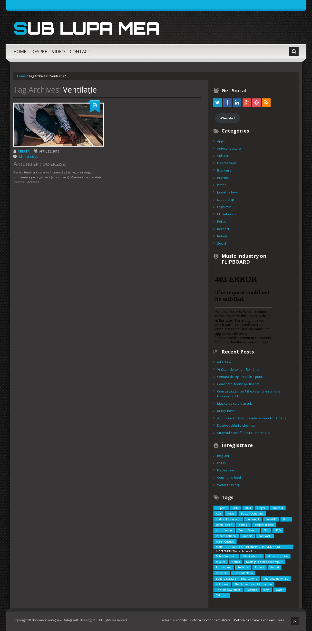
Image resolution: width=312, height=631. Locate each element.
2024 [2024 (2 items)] (248, 508)
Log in (221, 463)
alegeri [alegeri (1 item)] (261, 508)
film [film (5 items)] (266, 530)
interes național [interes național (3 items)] (226, 536)
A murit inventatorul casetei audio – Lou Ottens (251, 418)
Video (58, 51)
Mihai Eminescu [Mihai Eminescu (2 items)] (226, 556)
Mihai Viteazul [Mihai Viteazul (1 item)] (252, 556)
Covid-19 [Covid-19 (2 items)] (271, 519)
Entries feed (226, 470)
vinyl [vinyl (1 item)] (266, 590)
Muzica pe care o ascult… (235, 403)
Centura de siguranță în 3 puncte (241, 376)
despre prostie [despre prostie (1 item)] (264, 524)
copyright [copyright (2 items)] (253, 519)
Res (281, 620)
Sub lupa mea (88, 28)
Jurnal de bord (227, 192)
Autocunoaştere (229, 148)
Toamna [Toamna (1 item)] (251, 590)
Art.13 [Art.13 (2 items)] (231, 513)
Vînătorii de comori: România (238, 369)
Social (221, 243)
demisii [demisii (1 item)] (243, 524)
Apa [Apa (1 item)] (218, 513)
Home (19, 51)
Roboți (222, 236)
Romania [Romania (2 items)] (221, 573)
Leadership (225, 199)
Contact (80, 51)
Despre (39, 51)
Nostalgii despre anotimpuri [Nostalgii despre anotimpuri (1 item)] (264, 562)
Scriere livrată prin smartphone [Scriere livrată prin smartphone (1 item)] (236, 578)
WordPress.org (228, 485)
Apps (221, 141)
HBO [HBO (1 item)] (278, 530)
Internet (223, 177)
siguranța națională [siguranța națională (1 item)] (275, 578)
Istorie (221, 185)
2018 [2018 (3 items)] (236, 508)
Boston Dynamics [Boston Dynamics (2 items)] (252, 513)
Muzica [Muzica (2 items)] (220, 562)
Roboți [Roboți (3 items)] (274, 567)
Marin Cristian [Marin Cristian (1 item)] (225, 541)
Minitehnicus (28, 156)
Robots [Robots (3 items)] (259, 567)
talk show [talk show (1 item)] (222, 584)
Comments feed (229, 477)
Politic (221, 221)
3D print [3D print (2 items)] (221, 508)
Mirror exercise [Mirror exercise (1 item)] (277, 556)
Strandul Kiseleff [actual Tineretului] (243, 432)
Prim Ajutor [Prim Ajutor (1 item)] (223, 567)
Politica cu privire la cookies (254, 620)
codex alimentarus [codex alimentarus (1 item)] (228, 519)
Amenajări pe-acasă (39, 164)
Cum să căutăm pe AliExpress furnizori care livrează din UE (249, 393)
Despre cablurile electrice (236, 425)
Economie (224, 170)
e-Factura (224, 362)
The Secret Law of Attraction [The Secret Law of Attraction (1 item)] (253, 584)
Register (223, 455)
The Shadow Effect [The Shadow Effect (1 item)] (228, 590)
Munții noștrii (226, 411)
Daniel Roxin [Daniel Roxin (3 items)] (224, 524)
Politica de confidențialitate (210, 620)
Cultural (223, 155)
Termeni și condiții (173, 620)
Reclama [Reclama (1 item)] (243, 567)
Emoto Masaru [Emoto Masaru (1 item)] (248, 530)
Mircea (23, 151)
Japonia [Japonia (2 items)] (247, 536)
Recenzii (223, 229)
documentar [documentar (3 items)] (224, 530)
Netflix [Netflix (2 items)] (236, 562)
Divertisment (226, 163)
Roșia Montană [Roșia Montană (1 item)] (243, 573)
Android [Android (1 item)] (278, 508)
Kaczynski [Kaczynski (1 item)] (265, 536)
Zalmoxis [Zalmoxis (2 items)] (222, 595)
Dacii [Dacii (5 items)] (286, 519)
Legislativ (224, 207)
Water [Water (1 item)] (280, 590)
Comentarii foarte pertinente (238, 384)
